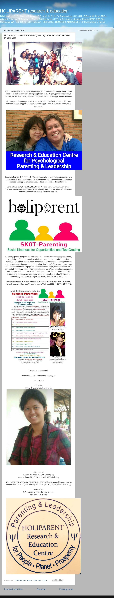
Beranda (41, 589)
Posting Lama (66, 589)
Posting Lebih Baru (13, 589)
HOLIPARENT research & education (34, 11)
